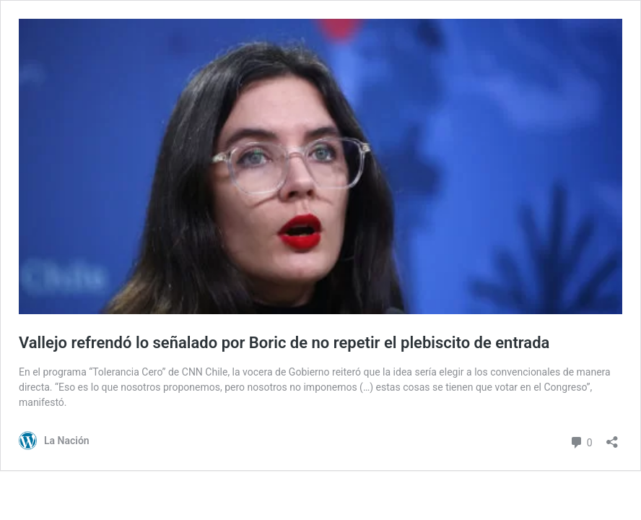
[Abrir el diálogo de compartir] (612, 437)
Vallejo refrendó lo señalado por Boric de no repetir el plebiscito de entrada (284, 343)
